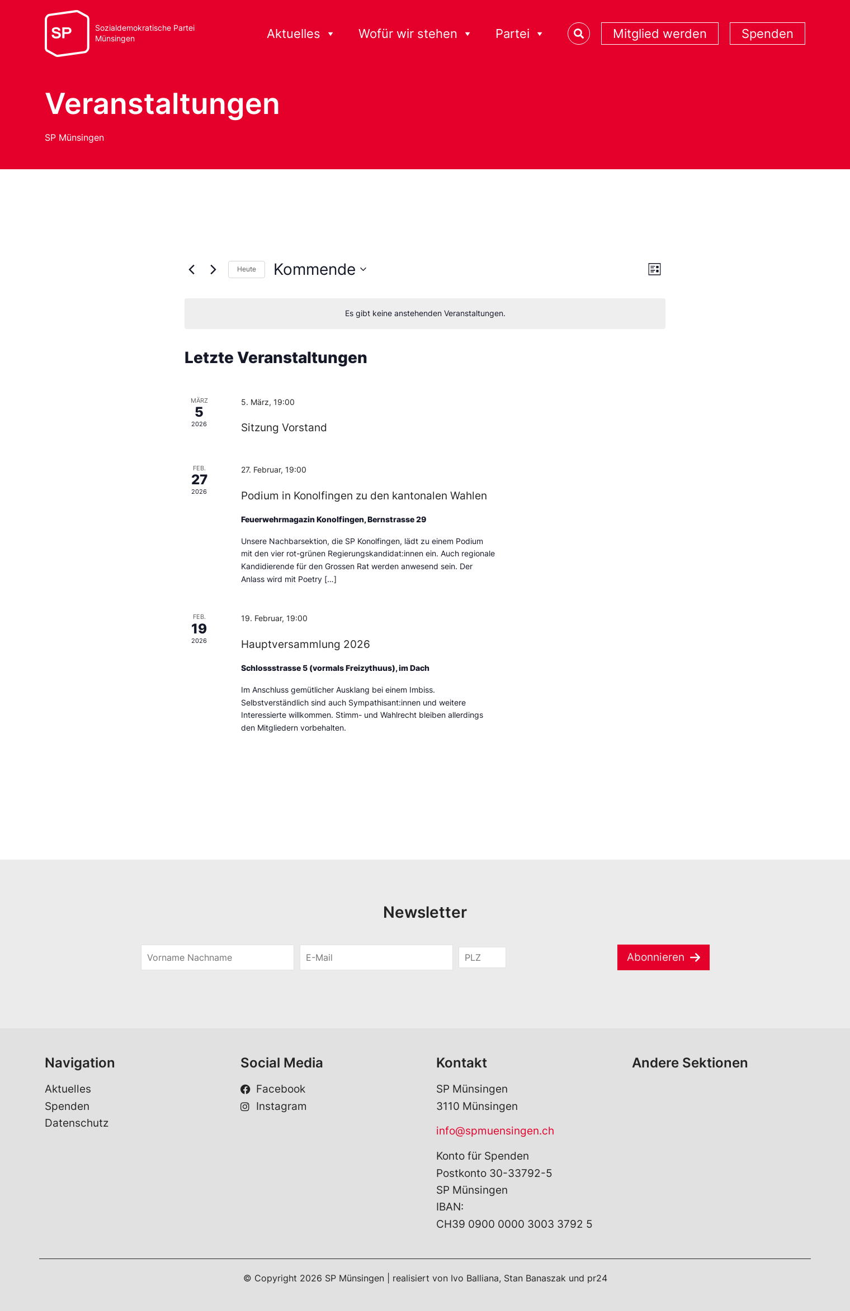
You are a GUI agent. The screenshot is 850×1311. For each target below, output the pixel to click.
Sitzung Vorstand (284, 427)
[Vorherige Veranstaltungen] (191, 269)
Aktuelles (301, 33)
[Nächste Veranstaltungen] (213, 269)
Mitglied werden (660, 33)
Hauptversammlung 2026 (305, 644)
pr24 (597, 1278)
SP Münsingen (74, 137)
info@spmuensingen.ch (495, 1130)
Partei (520, 33)
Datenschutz (76, 1123)
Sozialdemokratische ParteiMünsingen (145, 33)
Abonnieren (655, 957)
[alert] (425, 313)
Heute (246, 269)
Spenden (768, 33)
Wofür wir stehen (415, 33)
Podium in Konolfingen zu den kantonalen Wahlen (364, 495)
